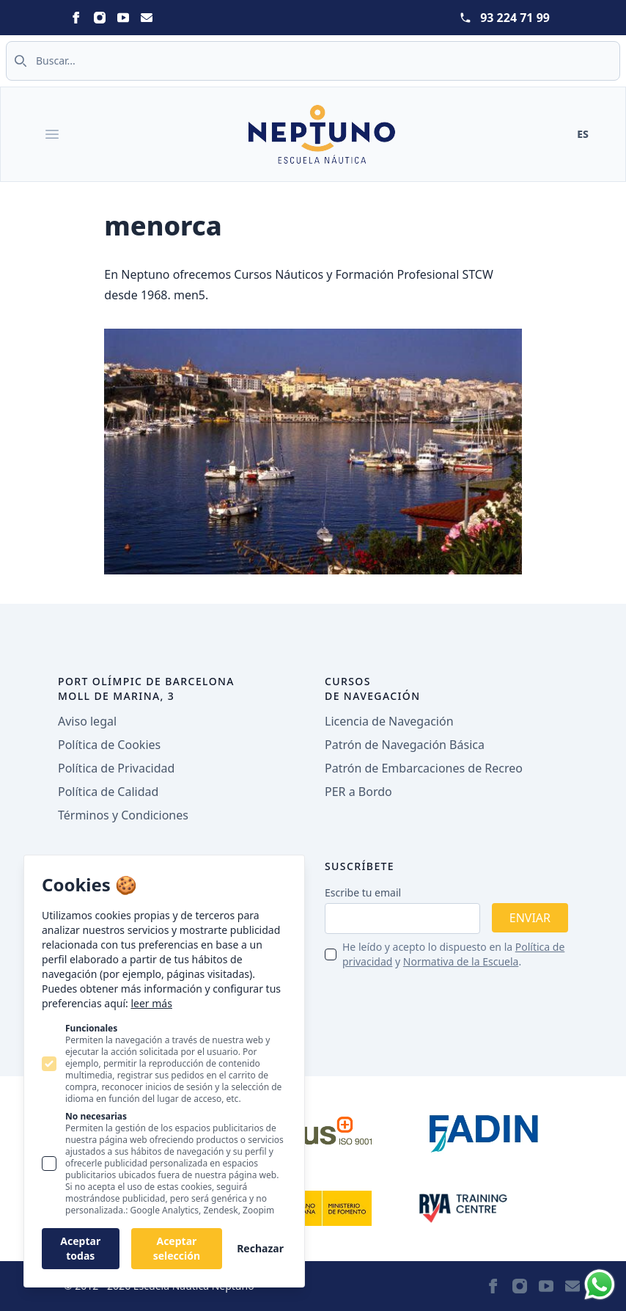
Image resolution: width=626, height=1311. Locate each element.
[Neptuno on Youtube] (123, 17)
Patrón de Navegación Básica (405, 745)
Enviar (529, 918)
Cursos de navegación (373, 688)
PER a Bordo (358, 792)
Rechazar (260, 1248)
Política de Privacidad (116, 768)
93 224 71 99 (515, 18)
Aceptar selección (176, 1248)
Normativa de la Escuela (461, 961)
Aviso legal (87, 721)
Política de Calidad (108, 792)
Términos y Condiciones (123, 815)
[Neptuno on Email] (146, 17)
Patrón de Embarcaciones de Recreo (424, 768)
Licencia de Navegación (389, 721)
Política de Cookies (109, 745)
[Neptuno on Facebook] (76, 17)
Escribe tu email (363, 892)
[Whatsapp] (599, 1284)
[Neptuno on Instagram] (100, 17)
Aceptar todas (80, 1248)
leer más (151, 1003)
